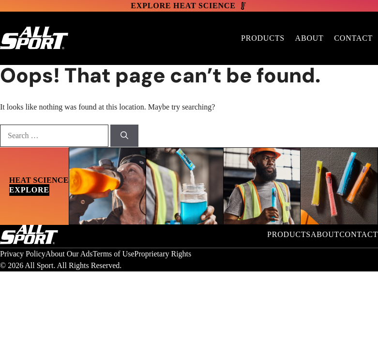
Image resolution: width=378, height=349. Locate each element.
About (309, 38)
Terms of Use (114, 254)
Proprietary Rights (163, 254)
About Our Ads (69, 254)
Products (263, 38)
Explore (29, 190)
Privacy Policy (22, 254)
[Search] (124, 136)
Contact (353, 38)
